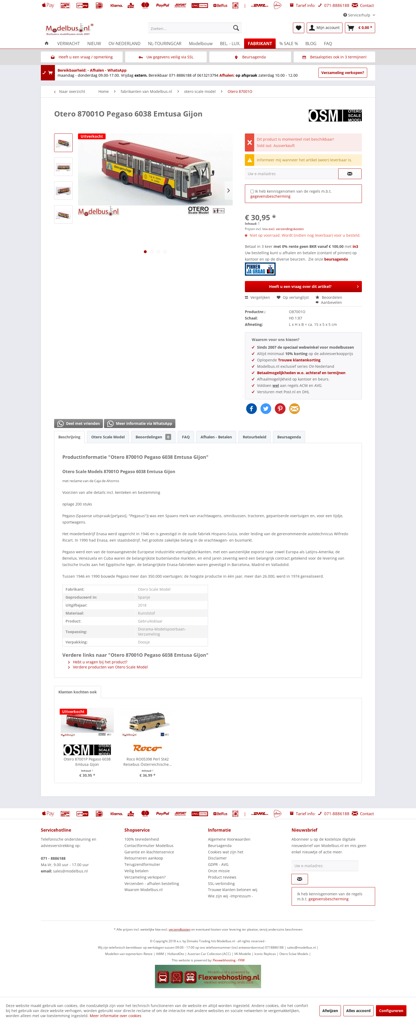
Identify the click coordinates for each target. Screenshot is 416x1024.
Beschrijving (69, 436)
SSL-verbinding (221, 883)
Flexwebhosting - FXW (229, 960)
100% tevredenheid (141, 839)
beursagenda (297, 266)
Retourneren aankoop (143, 858)
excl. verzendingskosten (286, 229)
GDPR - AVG (218, 864)
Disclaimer (217, 858)
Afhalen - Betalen (216, 436)
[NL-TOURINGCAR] (164, 43)
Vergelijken (257, 297)
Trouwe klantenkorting (299, 359)
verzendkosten (179, 929)
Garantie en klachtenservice (149, 851)
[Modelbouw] (200, 43)
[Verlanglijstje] (298, 28)
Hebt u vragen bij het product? (97, 661)
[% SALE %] (289, 43)
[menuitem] (195, 28)
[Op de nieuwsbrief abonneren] (299, 879)
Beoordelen (328, 297)
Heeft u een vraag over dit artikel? (314, 285)
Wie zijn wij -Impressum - (230, 895)
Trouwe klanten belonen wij (232, 889)
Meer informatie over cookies (115, 1015)
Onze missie (219, 870)
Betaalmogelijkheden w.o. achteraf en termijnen (301, 372)
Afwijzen (330, 1010)
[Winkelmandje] (360, 28)
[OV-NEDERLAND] (124, 43)
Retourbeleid (254, 436)
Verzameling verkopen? (342, 72)
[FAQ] (328, 43)
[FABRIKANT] (260, 43)
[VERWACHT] (69, 43)
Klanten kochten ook (77, 691)
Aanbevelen (328, 302)
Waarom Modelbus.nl (143, 889)
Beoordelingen (153, 437)
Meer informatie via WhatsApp (139, 424)
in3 (355, 246)
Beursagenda (289, 436)
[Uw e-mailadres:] (325, 866)
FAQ (186, 436)
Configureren (391, 1010)
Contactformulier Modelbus (149, 845)
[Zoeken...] (195, 28)
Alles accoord (358, 1010)
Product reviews (222, 877)
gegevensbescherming (270, 196)
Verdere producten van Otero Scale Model (108, 666)
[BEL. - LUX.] (230, 43)
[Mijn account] (325, 28)
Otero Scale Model (108, 436)
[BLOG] (311, 43)
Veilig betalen (136, 870)
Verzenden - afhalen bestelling (151, 883)
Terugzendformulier (142, 864)
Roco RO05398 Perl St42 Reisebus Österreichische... (147, 762)
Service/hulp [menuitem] (357, 15)
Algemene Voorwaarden (229, 839)
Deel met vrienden (78, 424)
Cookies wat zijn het (225, 851)
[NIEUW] (94, 43)
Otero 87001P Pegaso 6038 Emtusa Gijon (87, 762)
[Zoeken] (236, 28)
